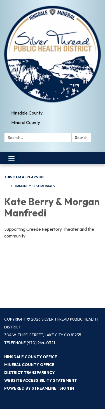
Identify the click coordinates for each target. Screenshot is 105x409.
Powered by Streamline (30, 388)
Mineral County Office (29, 364)
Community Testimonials (33, 186)
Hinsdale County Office (30, 356)
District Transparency (29, 372)
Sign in (66, 388)
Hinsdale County (27, 113)
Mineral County (25, 122)
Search (81, 137)
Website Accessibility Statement (40, 380)
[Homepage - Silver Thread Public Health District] (52, 54)
